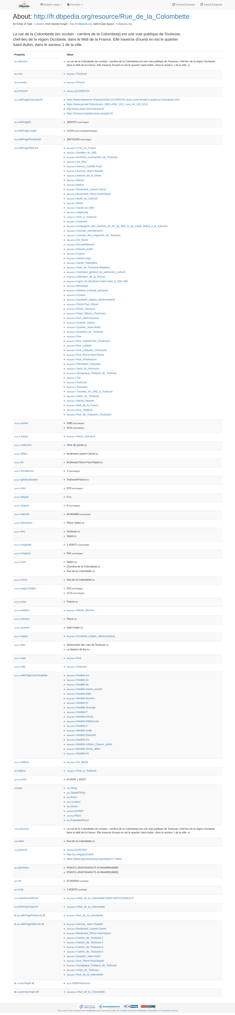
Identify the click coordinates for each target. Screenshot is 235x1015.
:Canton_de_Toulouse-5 (85, 951)
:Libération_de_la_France (86, 276)
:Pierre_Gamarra (81, 308)
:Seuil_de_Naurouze (83, 368)
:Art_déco (77, 161)
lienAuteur (23, 522)
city (18, 73)
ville (19, 666)
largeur (21, 505)
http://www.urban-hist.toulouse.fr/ (85, 108)
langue (21, 496)
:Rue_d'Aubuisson (82, 359)
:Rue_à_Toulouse (81, 216)
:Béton (75, 203)
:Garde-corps (79, 258)
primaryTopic (26, 991)
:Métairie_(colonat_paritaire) (87, 290)
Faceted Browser (183, 4)
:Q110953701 (78, 91)
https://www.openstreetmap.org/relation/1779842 (94, 858)
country (20, 82)
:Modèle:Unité (79, 730)
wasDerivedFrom (26, 898)
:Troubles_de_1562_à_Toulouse (90, 391)
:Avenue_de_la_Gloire (84, 175)
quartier (22, 627)
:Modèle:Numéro (81, 698)
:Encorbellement (81, 244)
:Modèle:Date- (79, 693)
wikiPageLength (25, 130)
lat (17, 880)
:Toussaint (77, 386)
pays (20, 601)
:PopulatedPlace (78, 820)
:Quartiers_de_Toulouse (85, 331)
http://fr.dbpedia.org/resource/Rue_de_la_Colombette (112, 16)
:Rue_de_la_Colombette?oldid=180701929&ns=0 (100, 898)
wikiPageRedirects (29, 915)
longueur (22, 553)
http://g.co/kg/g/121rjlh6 (80, 854)
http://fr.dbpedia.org (81, 23)
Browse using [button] (51, 4)
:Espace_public (80, 249)
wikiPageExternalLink (28, 99)
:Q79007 (75, 811)
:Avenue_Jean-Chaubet (85, 170)
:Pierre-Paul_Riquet (82, 304)
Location (39, 23)
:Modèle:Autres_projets (84, 689)
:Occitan (76, 295)
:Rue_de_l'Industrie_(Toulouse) (89, 414)
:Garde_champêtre (82, 262)
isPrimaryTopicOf (26, 906)
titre (19, 644)
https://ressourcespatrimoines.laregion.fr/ (90, 113)
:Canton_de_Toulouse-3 (85, 942)
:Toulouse (77, 73)
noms (20, 579)
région (21, 636)
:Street (72, 806)
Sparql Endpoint (211, 4)
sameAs (20, 849)
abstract (21, 61)
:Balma (75, 184)
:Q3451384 (77, 849)
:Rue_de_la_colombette (85, 915)
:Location (74, 801)
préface (22, 610)
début (20, 453)
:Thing (72, 788)
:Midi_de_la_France (82, 405)
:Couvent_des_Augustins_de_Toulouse (93, 235)
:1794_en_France (81, 147)
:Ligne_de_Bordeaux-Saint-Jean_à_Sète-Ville (97, 281)
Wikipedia (91, 1010)
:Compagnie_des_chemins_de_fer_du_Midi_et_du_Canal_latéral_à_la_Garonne (117, 226)
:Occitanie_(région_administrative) (91, 299)
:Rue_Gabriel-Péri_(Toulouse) (88, 340)
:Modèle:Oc (78, 753)
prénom (22, 618)
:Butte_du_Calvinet (82, 198)
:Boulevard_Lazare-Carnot (86, 189)
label (19, 841)
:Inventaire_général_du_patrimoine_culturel (96, 272)
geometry (21, 867)
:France (76, 82)
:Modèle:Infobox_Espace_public (89, 744)
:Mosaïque (77, 285)
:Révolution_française (84, 363)
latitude (21, 514)
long (18, 889)
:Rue (74, 336)
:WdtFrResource (78, 983)
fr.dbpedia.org (124, 23)
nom (20, 561)
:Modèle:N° (78, 702)
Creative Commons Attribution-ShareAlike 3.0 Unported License (149, 1010)
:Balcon (75, 180)
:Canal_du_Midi (80, 207)
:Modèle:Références (83, 721)
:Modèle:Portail (80, 716)
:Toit (74, 377)
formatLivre (24, 470)
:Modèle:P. (77, 712)
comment (21, 828)
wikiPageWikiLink (26, 147)
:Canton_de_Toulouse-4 (85, 947)
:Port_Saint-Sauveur (83, 318)
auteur (21, 436)
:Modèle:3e (78, 684)
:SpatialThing (76, 792)
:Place (72, 797)
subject (20, 770)
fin (19, 462)
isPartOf (21, 91)
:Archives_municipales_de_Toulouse (92, 157)
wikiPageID (22, 122)
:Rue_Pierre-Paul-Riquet (85, 354)
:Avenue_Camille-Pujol (84, 166)
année (21, 423)
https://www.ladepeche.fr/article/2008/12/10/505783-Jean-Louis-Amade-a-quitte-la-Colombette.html (123, 99)
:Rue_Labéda (79, 345)
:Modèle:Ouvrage (81, 707)
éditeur (21, 762)
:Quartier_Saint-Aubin (84, 327)
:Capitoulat (77, 212)
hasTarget (24, 983)
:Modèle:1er (78, 675)
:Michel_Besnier (80, 400)
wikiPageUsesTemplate (31, 675)
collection (23, 445)
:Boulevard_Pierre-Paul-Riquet (89, 193)
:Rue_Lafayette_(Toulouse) (87, 350)
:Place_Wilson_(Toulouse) (86, 313)
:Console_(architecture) (85, 230)
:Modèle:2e (78, 679)
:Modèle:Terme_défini (83, 748)
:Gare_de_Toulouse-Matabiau (88, 267)
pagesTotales (25, 588)
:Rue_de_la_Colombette (86, 906)
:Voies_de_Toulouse (83, 396)
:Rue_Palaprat (79, 409)
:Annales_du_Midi (81, 152)
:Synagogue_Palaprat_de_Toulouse (92, 373)
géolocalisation (26, 479)
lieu (19, 531)
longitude (22, 544)
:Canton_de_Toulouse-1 (85, 937)
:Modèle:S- (77, 725)
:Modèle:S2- (78, 739)
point (20, 779)
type (20, 658)
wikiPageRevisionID (27, 139)
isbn (20, 488)
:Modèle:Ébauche (81, 735)
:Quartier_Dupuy (81, 322)
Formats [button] (74, 4)
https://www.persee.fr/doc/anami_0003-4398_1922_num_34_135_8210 (107, 104)
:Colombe (77, 221)
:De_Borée (77, 239)
